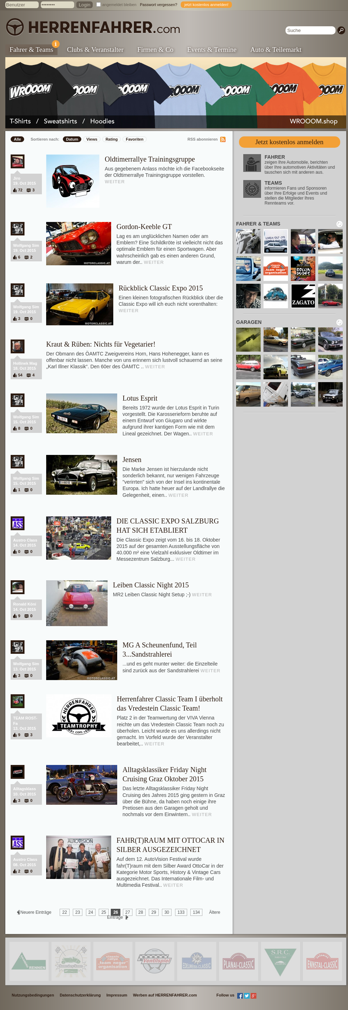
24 (90, 912)
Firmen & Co (155, 49)
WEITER (115, 181)
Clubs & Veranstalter (95, 49)
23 (77, 912)
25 (103, 912)
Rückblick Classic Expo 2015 (161, 288)
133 (181, 912)
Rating (111, 139)
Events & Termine (211, 49)
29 (153, 912)
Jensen (132, 459)
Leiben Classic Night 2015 (151, 585)
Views (91, 139)
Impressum (117, 995)
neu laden (339, 224)
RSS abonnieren (202, 139)
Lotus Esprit (140, 398)
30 (166, 912)
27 (127, 912)
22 (64, 912)
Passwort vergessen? (158, 4)
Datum (72, 139)
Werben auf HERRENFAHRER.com (165, 995)
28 (140, 912)
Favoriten (134, 139)
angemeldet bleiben (119, 4)
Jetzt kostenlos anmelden (289, 142)
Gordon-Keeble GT (144, 226)
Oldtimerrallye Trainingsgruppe (150, 159)
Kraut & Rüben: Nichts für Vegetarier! (101, 344)
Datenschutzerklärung (80, 995)
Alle (17, 139)
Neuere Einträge (36, 912)
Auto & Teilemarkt (275, 49)
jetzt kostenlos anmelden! (206, 4)
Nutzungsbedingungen (33, 995)
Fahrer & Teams (34, 48)
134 (196, 912)
